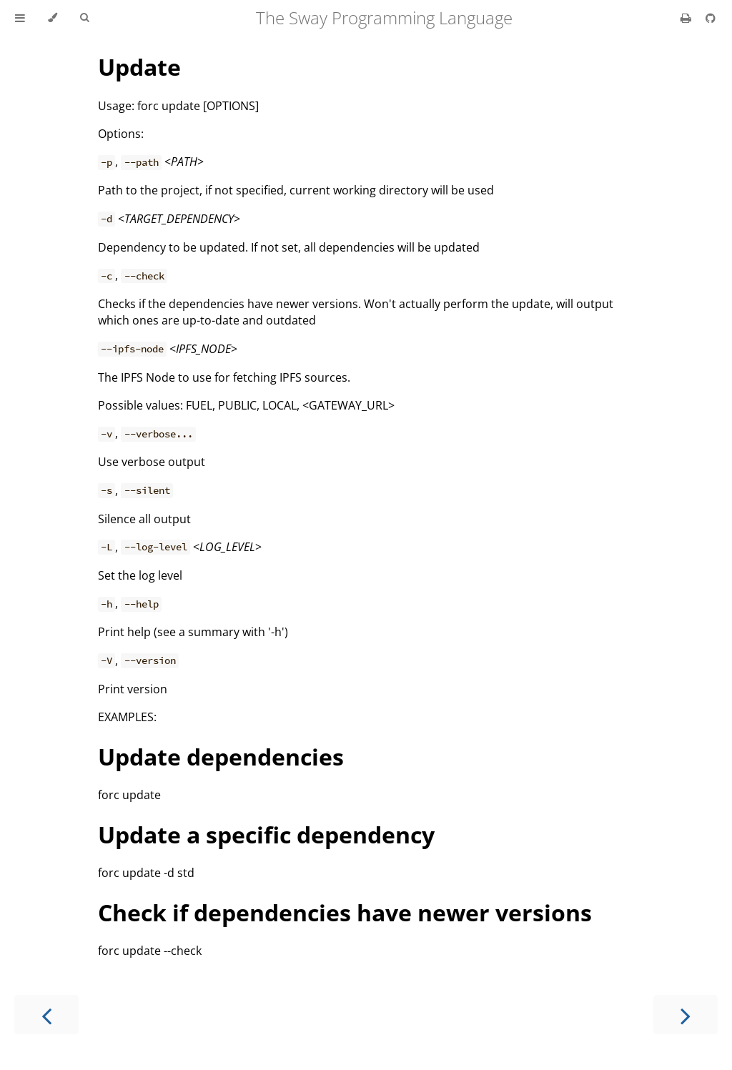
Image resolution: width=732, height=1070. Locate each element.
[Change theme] (52, 18)
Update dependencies (221, 756)
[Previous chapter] (46, 1014)
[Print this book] (687, 18)
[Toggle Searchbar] (84, 18)
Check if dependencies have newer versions (345, 912)
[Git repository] (710, 18)
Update (139, 66)
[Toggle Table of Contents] (20, 18)
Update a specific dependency (266, 834)
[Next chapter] (685, 1014)
